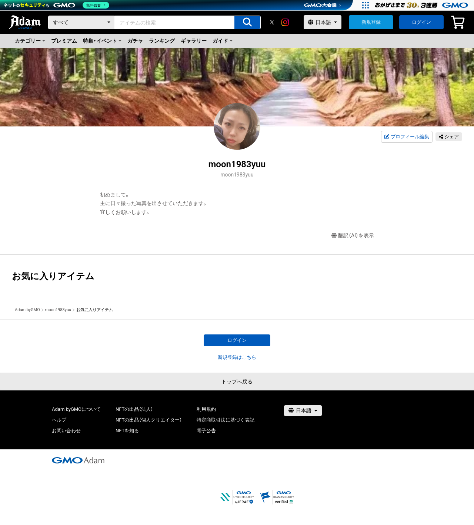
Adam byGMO (27, 309)
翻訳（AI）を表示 (352, 236)
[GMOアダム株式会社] (78, 460)
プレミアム (64, 41)
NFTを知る (127, 430)
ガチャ (135, 41)
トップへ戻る (237, 381)
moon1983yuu (58, 309)
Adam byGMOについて (76, 409)
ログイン (421, 22)
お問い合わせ (66, 430)
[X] (272, 22)
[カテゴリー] (81, 22)
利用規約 (206, 409)
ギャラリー (194, 40)
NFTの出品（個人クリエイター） (149, 420)
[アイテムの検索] (247, 22)
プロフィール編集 (406, 137)
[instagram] (285, 22)
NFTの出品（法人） (134, 409)
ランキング (162, 40)
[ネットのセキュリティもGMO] (57, 5)
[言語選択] (322, 22)
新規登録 (371, 22)
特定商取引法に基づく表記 (225, 420)
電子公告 (206, 430)
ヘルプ (59, 420)
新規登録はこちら (237, 357)
